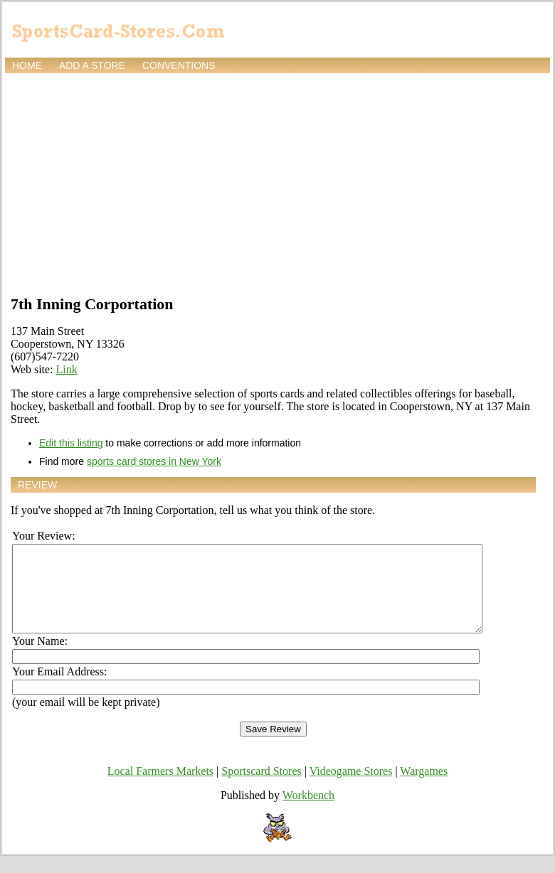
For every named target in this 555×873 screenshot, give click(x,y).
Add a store (92, 65)
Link (67, 369)
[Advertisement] (277, 182)
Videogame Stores (351, 788)
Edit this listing (70, 443)
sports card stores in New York (154, 461)
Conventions (179, 65)
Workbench (308, 812)
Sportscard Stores (261, 788)
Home (27, 65)
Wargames (424, 788)
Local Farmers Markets (160, 788)
